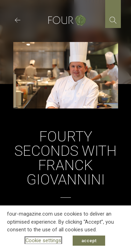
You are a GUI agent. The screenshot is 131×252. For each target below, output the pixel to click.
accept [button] (88, 240)
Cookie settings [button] (43, 240)
